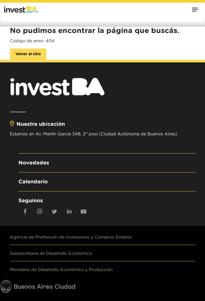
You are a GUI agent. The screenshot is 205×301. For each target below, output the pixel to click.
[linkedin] (69, 211)
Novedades (33, 163)
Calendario (33, 181)
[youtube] (83, 211)
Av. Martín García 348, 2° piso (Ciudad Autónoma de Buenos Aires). (106, 134)
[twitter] (54, 211)
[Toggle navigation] (195, 9)
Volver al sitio (28, 54)
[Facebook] (25, 211)
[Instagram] (39, 211)
